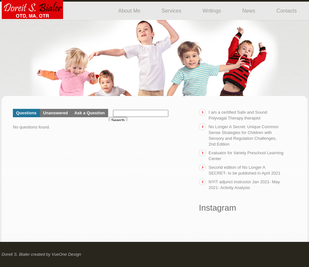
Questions (26, 112)
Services (171, 11)
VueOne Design (66, 254)
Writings (211, 11)
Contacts (286, 11)
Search (118, 120)
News (248, 11)
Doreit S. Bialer (16, 254)
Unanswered (55, 112)
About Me (129, 11)
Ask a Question (89, 112)
